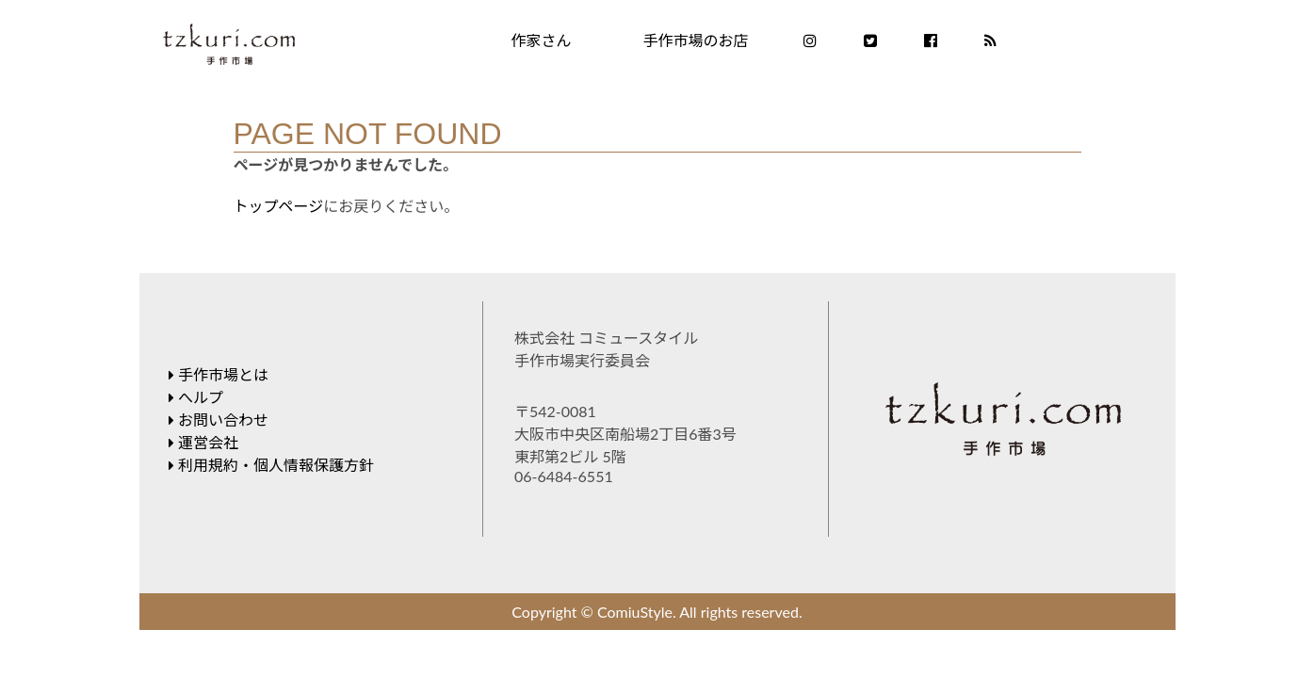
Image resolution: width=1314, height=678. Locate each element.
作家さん (541, 40)
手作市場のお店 (696, 40)
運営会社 (203, 442)
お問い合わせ (218, 419)
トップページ (279, 206)
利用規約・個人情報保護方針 (271, 465)
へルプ (196, 397)
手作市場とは (218, 374)
